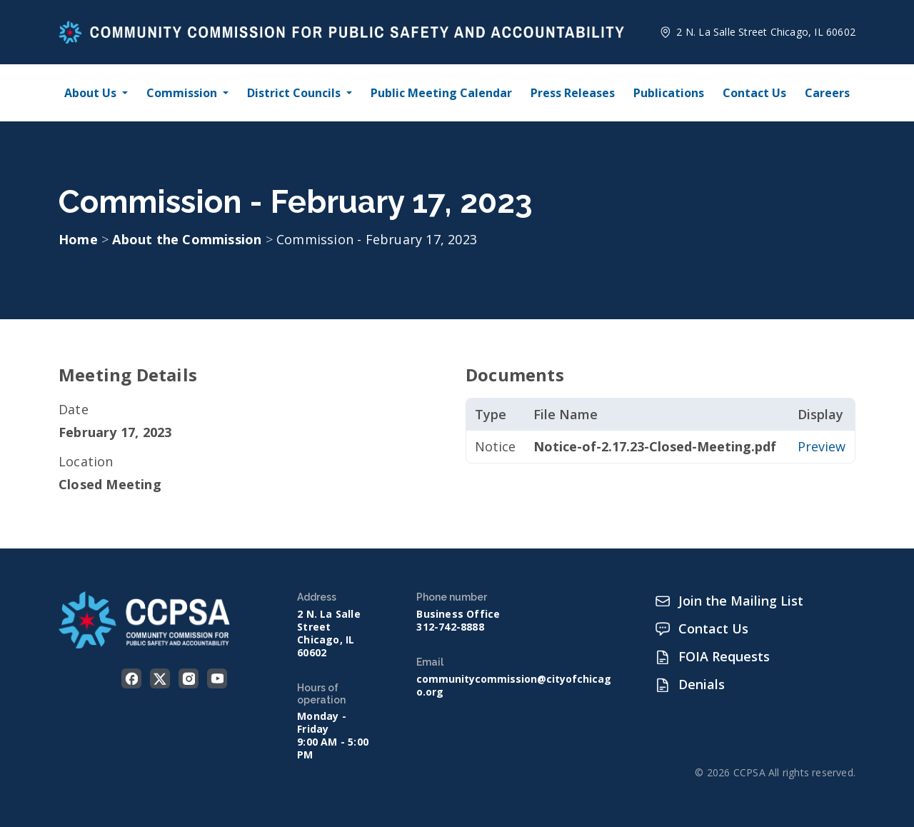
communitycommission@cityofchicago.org (513, 685)
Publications (668, 93)
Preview (821, 446)
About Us (90, 93)
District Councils (294, 93)
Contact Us (754, 93)
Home (78, 239)
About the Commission (188, 239)
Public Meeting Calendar (441, 93)
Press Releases (573, 93)
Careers (827, 93)
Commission (181, 93)
